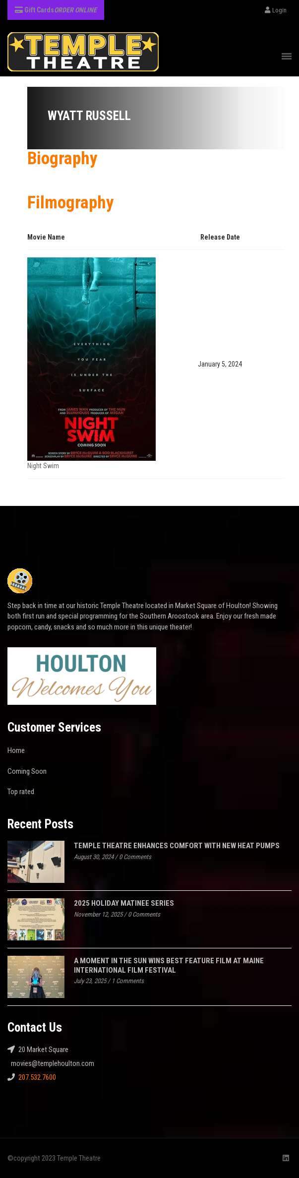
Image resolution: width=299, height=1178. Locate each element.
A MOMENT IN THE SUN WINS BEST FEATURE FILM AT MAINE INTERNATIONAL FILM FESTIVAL (169, 965)
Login (276, 10)
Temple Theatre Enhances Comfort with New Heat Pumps (177, 845)
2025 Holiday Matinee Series (124, 903)
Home (16, 750)
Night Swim (43, 466)
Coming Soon (27, 771)
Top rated (20, 791)
